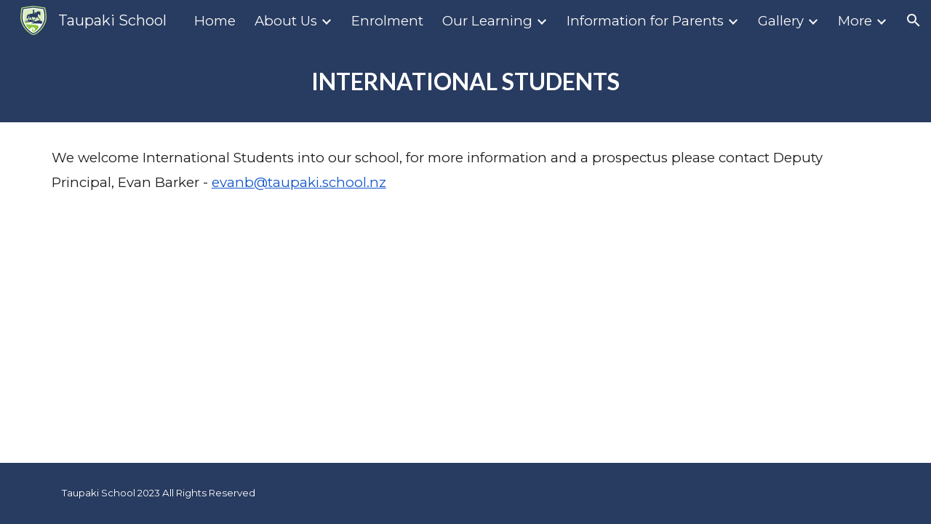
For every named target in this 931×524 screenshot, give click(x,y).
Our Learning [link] (487, 20)
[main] (465, 81)
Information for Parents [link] (645, 20)
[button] (913, 20)
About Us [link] (286, 20)
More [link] (855, 20)
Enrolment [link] (387, 20)
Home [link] (215, 20)
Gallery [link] (781, 20)
